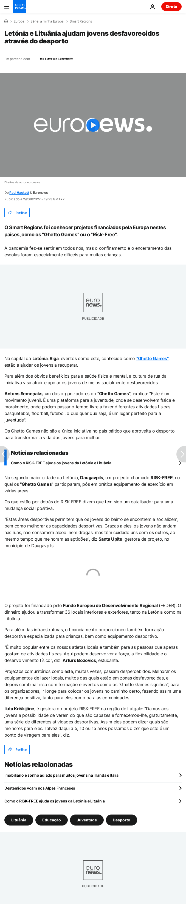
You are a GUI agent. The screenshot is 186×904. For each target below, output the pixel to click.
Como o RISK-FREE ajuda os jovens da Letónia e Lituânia (61, 463)
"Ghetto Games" (152, 358)
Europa (19, 21)
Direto (171, 6)
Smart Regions (81, 21)
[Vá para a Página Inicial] (19, 6)
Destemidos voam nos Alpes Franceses (39, 788)
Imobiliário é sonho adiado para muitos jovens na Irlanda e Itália (61, 775)
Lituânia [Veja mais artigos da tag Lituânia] (18, 820)
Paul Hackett (19, 192)
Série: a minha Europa (47, 21)
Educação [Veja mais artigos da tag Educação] (51, 820)
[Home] (6, 21)
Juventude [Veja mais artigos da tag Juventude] (87, 820)
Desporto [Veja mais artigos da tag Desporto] (121, 820)
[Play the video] (93, 125)
